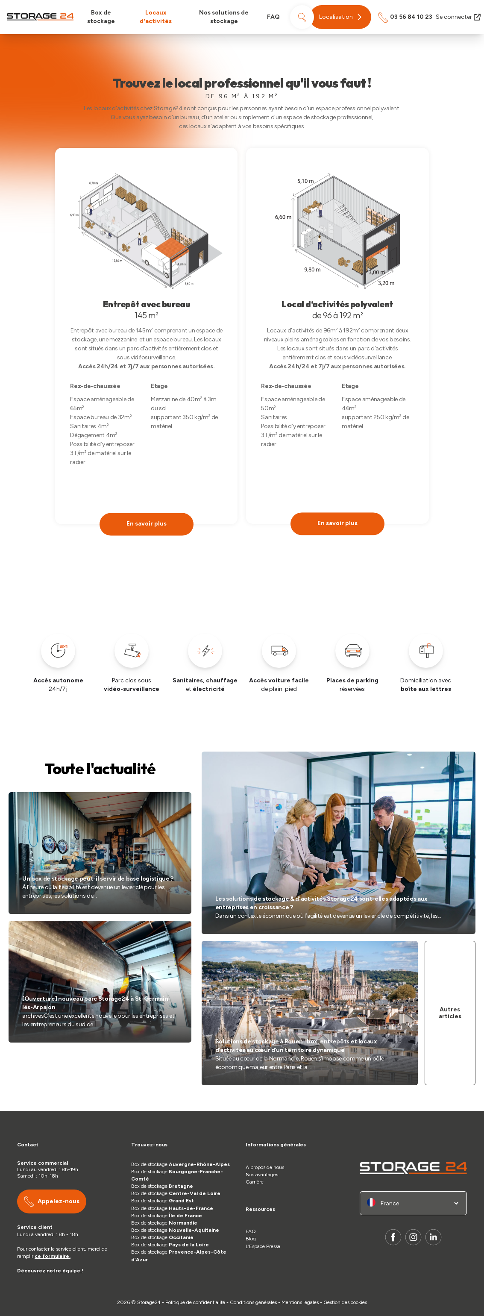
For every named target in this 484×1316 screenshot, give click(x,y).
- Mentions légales (298, 1302)
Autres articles (450, 1013)
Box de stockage (101, 17)
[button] (340, 17)
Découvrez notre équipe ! (50, 1271)
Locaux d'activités (156, 17)
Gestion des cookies (345, 1302)
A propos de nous (265, 1167)
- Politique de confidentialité (193, 1302)
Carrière (255, 1182)
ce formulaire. (52, 1256)
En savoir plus (146, 523)
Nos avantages (262, 1175)
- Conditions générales (252, 1302)
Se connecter (458, 17)
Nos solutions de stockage (224, 17)
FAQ (273, 17)
